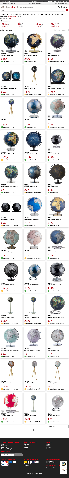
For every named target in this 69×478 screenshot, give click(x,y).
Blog (47, 449)
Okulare (26, 14)
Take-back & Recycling (7, 449)
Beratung (48, 446)
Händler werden (50, 463)
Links (25, 449)
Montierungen (16, 14)
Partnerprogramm (51, 461)
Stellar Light (55, 23)
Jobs (25, 446)
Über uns (26, 444)
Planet (37, 23)
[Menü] (66, 462)
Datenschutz (4, 447)
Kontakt (48, 447)
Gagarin (5, 26)
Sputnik (38, 26)
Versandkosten (28, 464)
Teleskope (4, 14)
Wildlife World (55, 26)
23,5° (4, 23)
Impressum (4, 446)
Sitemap (26, 447)
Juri (20, 24)
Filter (33, 14)
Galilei (20, 23)
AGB (2, 444)
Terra (53, 24)
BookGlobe (5, 24)
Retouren (26, 465)
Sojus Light (39, 24)
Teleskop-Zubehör (43, 14)
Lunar (20, 26)
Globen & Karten (11, 16)
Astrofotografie (57, 14)
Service (48, 444)
